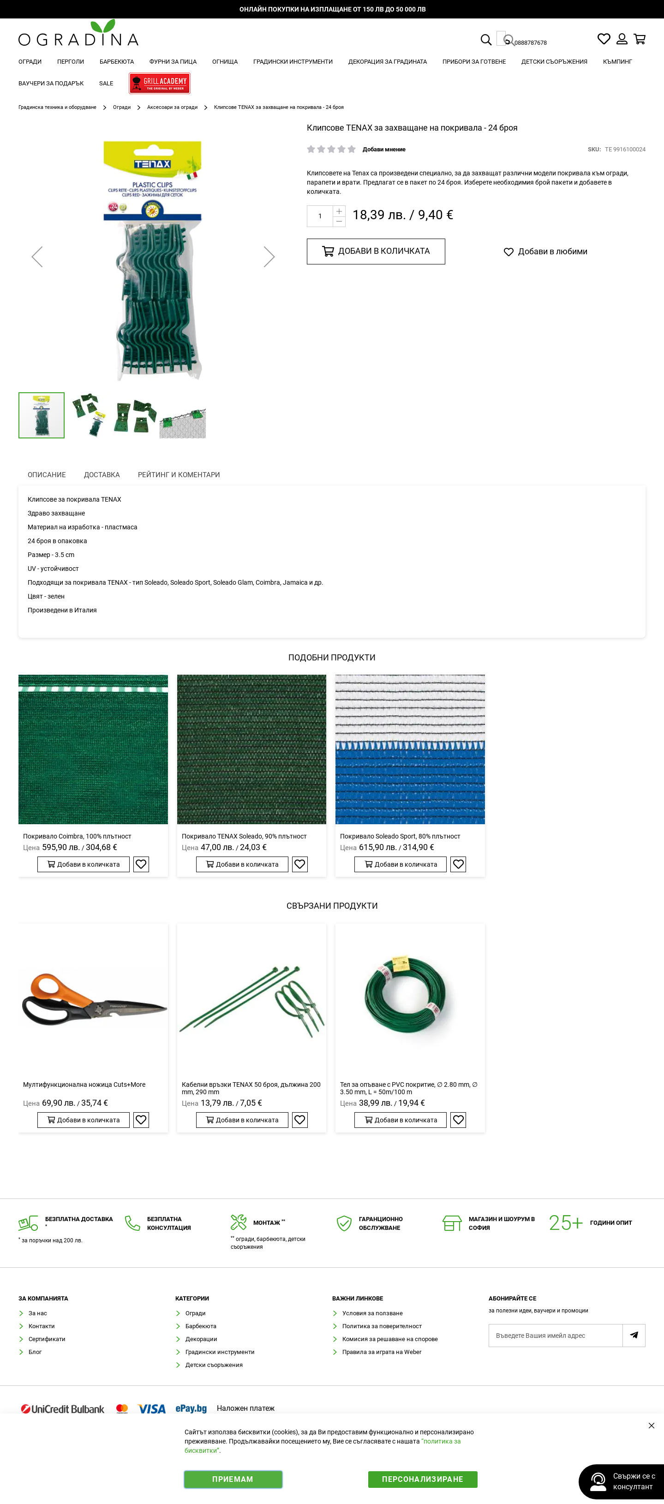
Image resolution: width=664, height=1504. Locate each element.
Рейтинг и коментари (179, 475)
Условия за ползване (372, 1313)
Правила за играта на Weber (381, 1351)
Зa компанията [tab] (43, 1298)
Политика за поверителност (382, 1326)
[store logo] (78, 39)
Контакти (42, 1326)
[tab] (567, 1307)
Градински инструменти (220, 1351)
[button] (36, 256)
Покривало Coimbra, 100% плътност (77, 836)
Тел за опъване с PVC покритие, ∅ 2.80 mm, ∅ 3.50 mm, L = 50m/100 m (409, 1088)
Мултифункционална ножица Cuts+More (84, 1084)
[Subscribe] (634, 1335)
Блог (35, 1351)
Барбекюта (200, 1326)
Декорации (201, 1339)
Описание (47, 475)
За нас (38, 1313)
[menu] (332, 74)
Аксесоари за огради (172, 107)
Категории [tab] (192, 1298)
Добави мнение (384, 149)
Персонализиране (422, 1479)
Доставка (102, 475)
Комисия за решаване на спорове (390, 1339)
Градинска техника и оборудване (57, 107)
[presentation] (46, 475)
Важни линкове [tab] (357, 1298)
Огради (122, 107)
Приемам (232, 1479)
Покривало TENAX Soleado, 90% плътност (244, 836)
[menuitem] (30, 61)
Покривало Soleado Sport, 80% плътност (400, 836)
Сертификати (47, 1339)
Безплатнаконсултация (169, 1223)
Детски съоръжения (214, 1364)
